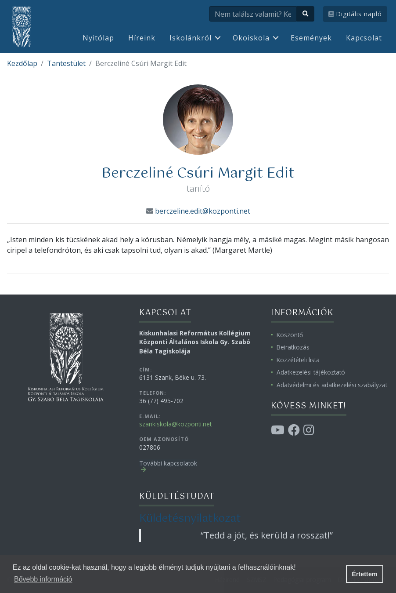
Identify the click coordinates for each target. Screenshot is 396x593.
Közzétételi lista (298, 360)
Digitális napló (355, 14)
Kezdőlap (22, 63)
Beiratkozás (293, 347)
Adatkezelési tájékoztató (311, 372)
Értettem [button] (364, 574)
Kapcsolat (364, 38)
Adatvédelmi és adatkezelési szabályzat (332, 385)
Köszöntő (290, 335)
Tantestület (66, 63)
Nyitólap (98, 38)
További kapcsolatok (168, 463)
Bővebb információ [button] (43, 579)
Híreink (141, 38)
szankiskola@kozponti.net (175, 424)
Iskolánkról (190, 38)
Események (311, 38)
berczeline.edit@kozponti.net (202, 211)
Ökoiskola (251, 38)
